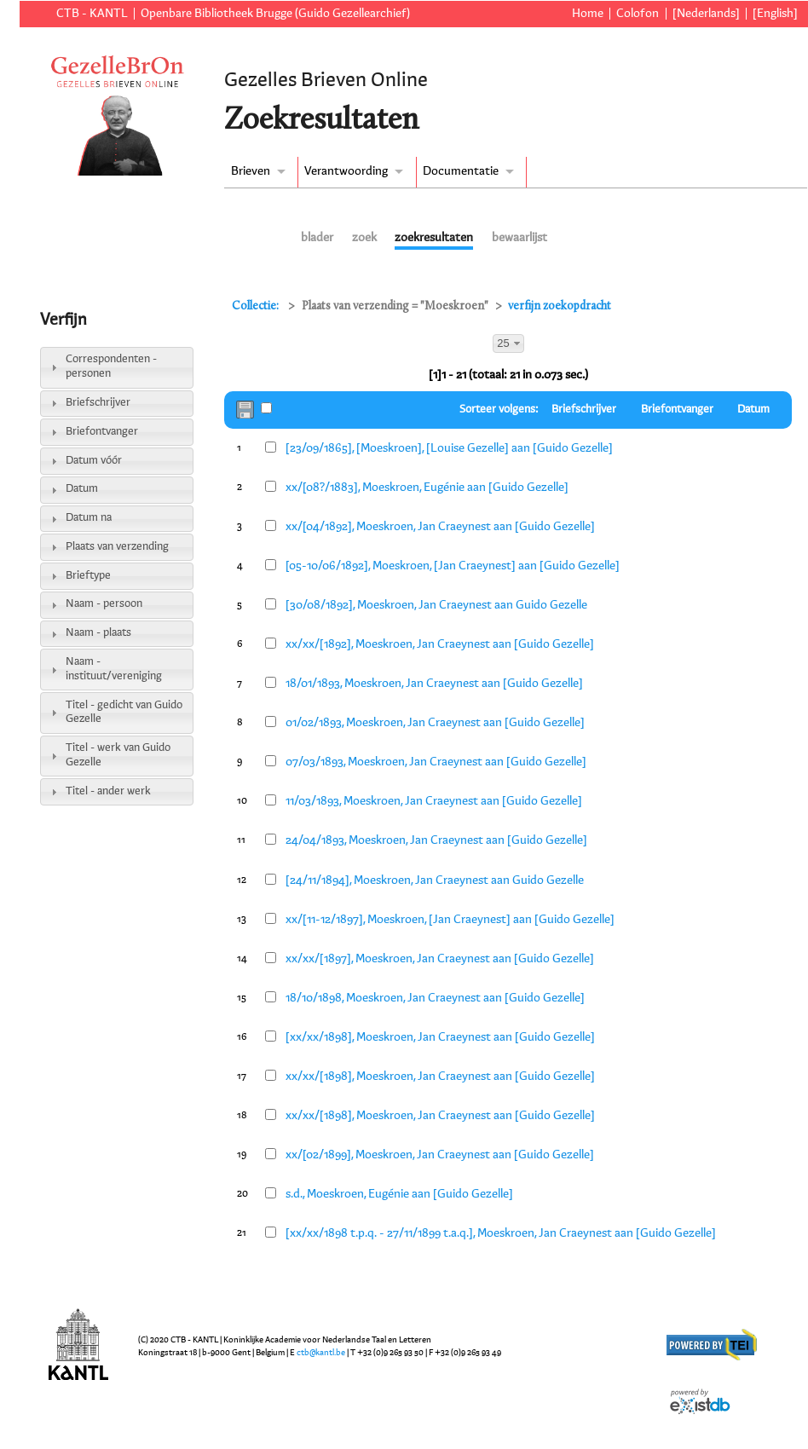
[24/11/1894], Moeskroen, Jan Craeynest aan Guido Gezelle (435, 880)
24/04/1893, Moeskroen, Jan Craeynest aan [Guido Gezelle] (436, 840)
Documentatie (461, 171)
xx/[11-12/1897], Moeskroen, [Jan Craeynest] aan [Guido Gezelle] (450, 920)
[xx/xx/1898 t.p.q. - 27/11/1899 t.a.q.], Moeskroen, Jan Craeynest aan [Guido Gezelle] (501, 1233)
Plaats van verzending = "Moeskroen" (395, 306)
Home (587, 14)
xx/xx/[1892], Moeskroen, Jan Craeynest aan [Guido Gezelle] (440, 644)
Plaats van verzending (117, 546)
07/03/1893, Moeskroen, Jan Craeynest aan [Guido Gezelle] (436, 762)
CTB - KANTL (92, 14)
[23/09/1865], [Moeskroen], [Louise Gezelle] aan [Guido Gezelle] (449, 448)
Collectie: (256, 306)
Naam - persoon (104, 603)
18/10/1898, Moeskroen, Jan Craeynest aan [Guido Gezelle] (435, 998)
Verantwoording (346, 171)
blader (317, 238)
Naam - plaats (98, 632)
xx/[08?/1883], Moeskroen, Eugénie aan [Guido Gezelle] (427, 488)
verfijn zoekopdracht (559, 306)
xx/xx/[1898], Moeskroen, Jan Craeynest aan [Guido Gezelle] (440, 1076)
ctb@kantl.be (321, 1352)
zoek (364, 238)
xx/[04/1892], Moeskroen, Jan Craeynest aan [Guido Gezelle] (440, 527)
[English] (775, 14)
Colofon (637, 14)
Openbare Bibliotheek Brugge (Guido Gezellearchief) (275, 14)
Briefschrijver (98, 402)
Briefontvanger (102, 431)
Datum (82, 488)
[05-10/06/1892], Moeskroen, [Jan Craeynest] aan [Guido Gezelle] (453, 566)
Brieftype (88, 575)
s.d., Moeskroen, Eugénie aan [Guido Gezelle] (399, 1194)
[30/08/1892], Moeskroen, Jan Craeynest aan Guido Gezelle (436, 605)
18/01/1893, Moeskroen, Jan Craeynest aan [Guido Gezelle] (434, 684)
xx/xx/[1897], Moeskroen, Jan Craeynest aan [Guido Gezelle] (440, 959)
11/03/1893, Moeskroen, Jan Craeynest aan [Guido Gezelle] (434, 801)
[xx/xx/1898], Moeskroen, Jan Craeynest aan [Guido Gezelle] (440, 1037)
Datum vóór (94, 460)
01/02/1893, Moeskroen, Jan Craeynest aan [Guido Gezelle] (435, 723)
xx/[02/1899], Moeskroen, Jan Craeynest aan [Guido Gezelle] (440, 1155)
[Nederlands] (706, 14)
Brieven (250, 171)
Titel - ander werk (108, 791)
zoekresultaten (434, 238)
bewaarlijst (519, 238)
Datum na (89, 517)
